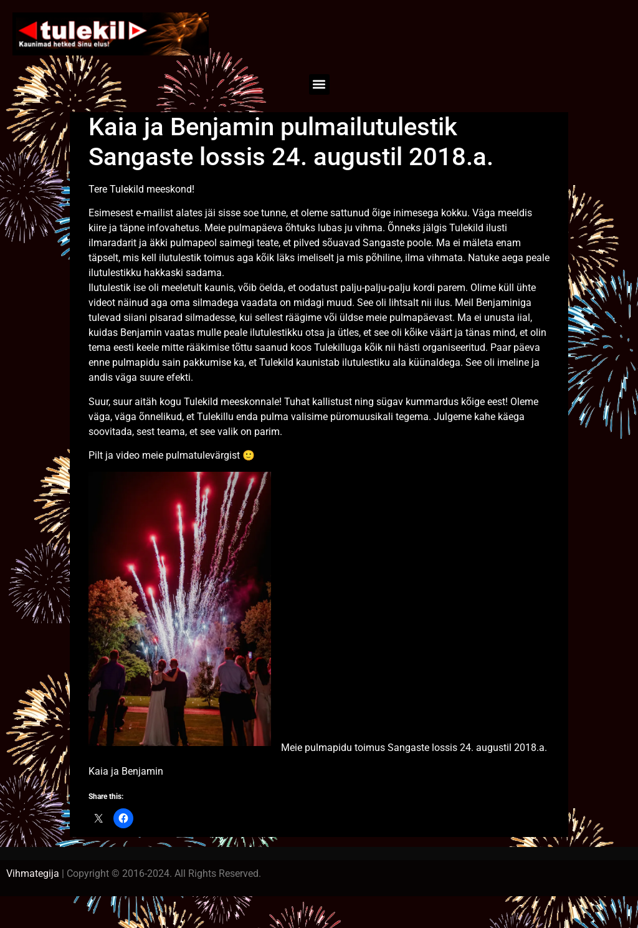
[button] (319, 84)
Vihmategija (32, 873)
